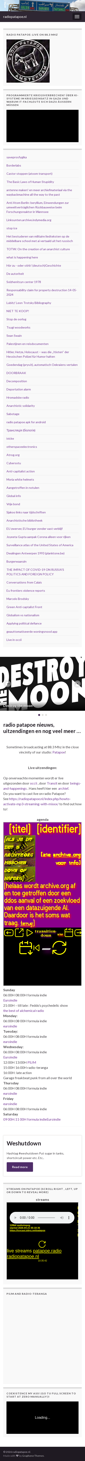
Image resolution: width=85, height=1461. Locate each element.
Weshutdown (24, 1143)
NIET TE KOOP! (17, 311)
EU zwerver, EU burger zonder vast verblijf (34, 528)
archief (63, 788)
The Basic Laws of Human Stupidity (30, 182)
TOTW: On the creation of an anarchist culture (38, 249)
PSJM (31, 1062)
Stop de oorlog (16, 319)
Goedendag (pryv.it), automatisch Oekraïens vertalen (42, 364)
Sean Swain (14, 335)
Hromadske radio (17, 397)
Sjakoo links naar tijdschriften (26, 512)
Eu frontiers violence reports (25, 590)
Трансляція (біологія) (20, 430)
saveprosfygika (16, 157)
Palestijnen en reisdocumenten (27, 344)
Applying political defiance (24, 623)
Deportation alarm (18, 389)
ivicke (10, 438)
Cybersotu (13, 463)
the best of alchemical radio (23, 1010)
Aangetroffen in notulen (22, 487)
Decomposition (16, 381)
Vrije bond (13, 504)
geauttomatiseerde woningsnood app (31, 631)
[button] (7, 684)
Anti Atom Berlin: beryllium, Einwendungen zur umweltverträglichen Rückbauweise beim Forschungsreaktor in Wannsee (37, 207)
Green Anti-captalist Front (24, 607)
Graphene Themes (33, 1455)
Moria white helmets (20, 479)
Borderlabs (13, 165)
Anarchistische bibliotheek (24, 520)
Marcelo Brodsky (17, 599)
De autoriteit (15, 273)
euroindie (10, 1026)
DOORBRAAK (16, 373)
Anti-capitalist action (20, 471)
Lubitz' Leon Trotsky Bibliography (28, 303)
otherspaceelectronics (21, 446)
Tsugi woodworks (18, 327)
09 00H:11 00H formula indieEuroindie (32, 1119)
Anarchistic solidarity (20, 405)
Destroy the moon (18, 705)
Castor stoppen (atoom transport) (29, 173)
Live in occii (14, 640)
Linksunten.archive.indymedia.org (28, 220)
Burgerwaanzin (16, 561)
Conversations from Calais (24, 582)
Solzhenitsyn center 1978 (23, 282)
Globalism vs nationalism (22, 615)
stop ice (11, 228)
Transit (52, 783)
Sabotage (12, 414)
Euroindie (10, 1000)
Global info (13, 496)
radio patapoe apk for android (26, 422)
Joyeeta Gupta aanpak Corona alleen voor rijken (38, 537)
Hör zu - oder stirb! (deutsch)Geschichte (33, 265)
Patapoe (58, 752)
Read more (20, 1167)
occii (33, 783)
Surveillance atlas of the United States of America (39, 545)
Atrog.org (13, 455)
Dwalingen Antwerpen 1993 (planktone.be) (35, 553)
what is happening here (22, 257)
